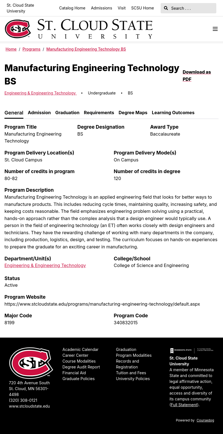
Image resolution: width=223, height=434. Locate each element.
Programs (32, 49)
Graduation (126, 349)
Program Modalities (134, 355)
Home (11, 49)
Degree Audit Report (81, 367)
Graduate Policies (78, 378)
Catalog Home (72, 8)
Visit (122, 8)
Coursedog (205, 420)
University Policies (133, 378)
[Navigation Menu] (215, 28)
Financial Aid (74, 372)
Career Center (75, 355)
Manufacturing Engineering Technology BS (86, 49)
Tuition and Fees (131, 372)
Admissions (101, 8)
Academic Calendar (80, 349)
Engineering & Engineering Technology (40, 93)
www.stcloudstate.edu (29, 406)
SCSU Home (142, 8)
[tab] (13, 113)
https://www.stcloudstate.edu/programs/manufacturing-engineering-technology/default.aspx (102, 304)
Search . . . (177, 8)
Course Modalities (78, 361)
